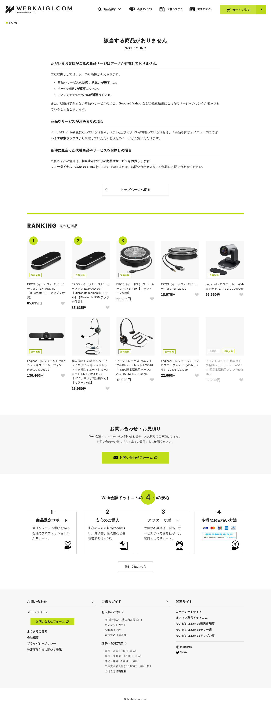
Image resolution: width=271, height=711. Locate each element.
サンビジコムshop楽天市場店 (195, 623)
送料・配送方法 (112, 643)
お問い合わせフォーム (135, 457)
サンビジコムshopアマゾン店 (195, 635)
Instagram (184, 647)
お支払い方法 (110, 612)
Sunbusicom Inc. (137, 699)
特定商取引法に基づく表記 (44, 649)
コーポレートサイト (189, 611)
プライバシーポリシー (41, 643)
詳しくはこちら (135, 566)
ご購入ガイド (111, 601)
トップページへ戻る (135, 190)
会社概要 (33, 637)
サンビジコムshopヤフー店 (194, 629)
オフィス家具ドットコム (192, 617)
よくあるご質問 (135, 441)
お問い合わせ (140, 166)
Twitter (182, 652)
